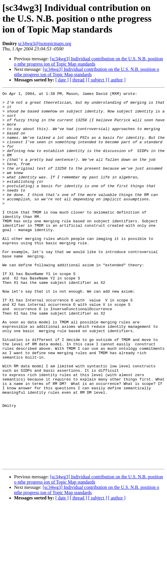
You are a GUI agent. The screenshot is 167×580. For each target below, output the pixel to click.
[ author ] (117, 79)
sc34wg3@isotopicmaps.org (44, 43)
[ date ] (62, 79)
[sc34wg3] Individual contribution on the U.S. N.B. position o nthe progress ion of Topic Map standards (88, 61)
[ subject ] (97, 79)
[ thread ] (78, 79)
